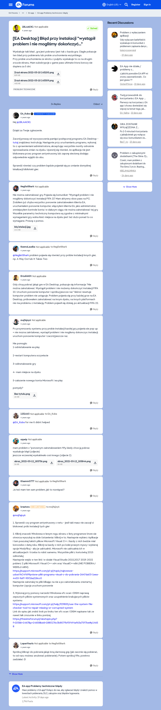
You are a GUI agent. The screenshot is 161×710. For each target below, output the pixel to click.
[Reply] (94, 90)
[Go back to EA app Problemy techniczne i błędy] (61, 686)
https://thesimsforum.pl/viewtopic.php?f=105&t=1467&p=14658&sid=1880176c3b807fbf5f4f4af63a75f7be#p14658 (55, 622)
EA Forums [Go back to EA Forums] (13, 13)
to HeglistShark (59, 246)
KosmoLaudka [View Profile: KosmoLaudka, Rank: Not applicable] (28, 246)
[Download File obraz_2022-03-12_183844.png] (95, 463)
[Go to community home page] (25, 5)
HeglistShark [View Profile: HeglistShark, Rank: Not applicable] (27, 186)
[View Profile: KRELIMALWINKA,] (114, 155)
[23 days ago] (135, 141)
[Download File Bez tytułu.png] (34, 395)
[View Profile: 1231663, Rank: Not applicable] (16, 416)
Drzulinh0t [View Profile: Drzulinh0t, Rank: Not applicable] (26, 276)
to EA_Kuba (51, 413)
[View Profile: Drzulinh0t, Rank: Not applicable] (16, 278)
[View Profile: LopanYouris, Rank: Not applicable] (16, 645)
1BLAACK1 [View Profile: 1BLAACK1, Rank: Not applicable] (28, 26)
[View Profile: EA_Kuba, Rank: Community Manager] (16, 115)
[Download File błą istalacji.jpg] (35, 228)
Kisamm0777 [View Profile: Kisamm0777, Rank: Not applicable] (27, 481)
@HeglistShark (21, 255)
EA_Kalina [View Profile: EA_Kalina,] (124, 113)
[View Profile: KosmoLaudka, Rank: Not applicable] (16, 249)
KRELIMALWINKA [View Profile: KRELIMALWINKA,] (128, 170)
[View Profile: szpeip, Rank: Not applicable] (16, 441)
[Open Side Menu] (10, 4)
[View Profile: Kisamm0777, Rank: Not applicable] (16, 483)
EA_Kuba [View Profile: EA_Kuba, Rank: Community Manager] (25, 113)
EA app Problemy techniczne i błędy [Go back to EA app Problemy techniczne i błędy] (52, 13)
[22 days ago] (139, 84)
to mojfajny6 (53, 506)
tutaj (15, 142)
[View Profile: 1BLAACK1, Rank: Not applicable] (17, 28)
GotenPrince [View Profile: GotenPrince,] (126, 84)
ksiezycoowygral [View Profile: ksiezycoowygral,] (128, 50)
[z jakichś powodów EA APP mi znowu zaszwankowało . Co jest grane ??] (134, 77)
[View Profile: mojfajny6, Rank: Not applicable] (16, 322)
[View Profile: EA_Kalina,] (114, 97)
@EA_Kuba (19, 422)
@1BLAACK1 (24, 122)
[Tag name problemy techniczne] (24, 89)
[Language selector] (112, 5)
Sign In (147, 4)
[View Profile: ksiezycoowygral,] (114, 35)
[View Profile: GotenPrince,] (114, 69)
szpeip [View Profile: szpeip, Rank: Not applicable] (24, 439)
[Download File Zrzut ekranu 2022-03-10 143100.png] (58, 74)
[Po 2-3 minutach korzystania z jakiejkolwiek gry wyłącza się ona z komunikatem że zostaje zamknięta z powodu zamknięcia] (134, 134)
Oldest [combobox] (98, 104)
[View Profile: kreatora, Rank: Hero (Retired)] (16, 508)
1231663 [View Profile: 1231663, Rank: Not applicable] (25, 413)
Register (135, 4)
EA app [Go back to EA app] (31, 13)
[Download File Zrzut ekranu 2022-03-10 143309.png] (58, 82)
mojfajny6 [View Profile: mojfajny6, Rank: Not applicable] (26, 320)
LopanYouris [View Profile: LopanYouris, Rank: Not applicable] (27, 643)
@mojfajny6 (19, 515)
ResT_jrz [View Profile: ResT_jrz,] (124, 141)
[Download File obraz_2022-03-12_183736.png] (51, 463)
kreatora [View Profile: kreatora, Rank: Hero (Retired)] (25, 506)
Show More (16, 674)
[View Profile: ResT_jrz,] (114, 126)
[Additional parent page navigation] (23, 13)
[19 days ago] (127, 55)
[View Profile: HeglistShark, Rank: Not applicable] (16, 188)
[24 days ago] (127, 175)
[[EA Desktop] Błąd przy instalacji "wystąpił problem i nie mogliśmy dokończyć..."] (38, 117)
